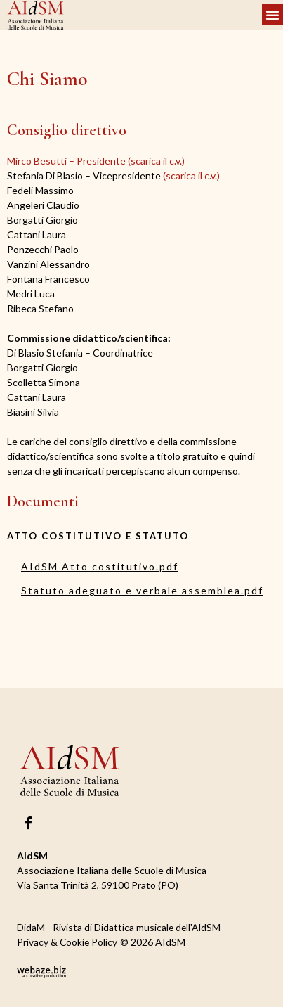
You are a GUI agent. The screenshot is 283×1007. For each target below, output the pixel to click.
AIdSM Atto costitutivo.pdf (99, 566)
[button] (272, 14)
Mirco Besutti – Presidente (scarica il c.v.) (96, 161)
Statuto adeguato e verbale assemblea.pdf (142, 590)
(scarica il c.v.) (113, 175)
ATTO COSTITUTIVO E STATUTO (98, 535)
